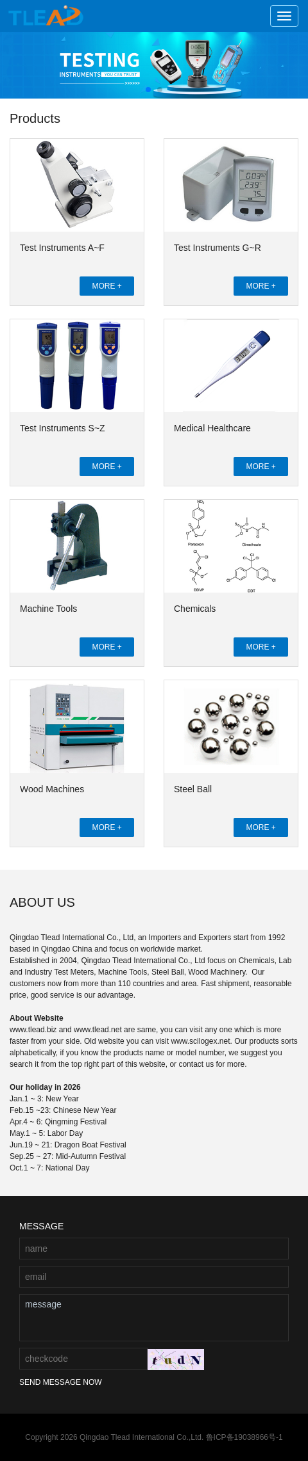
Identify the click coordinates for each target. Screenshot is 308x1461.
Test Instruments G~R (217, 248)
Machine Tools (48, 608)
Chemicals (195, 608)
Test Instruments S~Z (62, 428)
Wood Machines (52, 789)
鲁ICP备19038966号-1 (244, 1437)
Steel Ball (193, 789)
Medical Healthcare (212, 428)
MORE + (106, 286)
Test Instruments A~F (62, 248)
